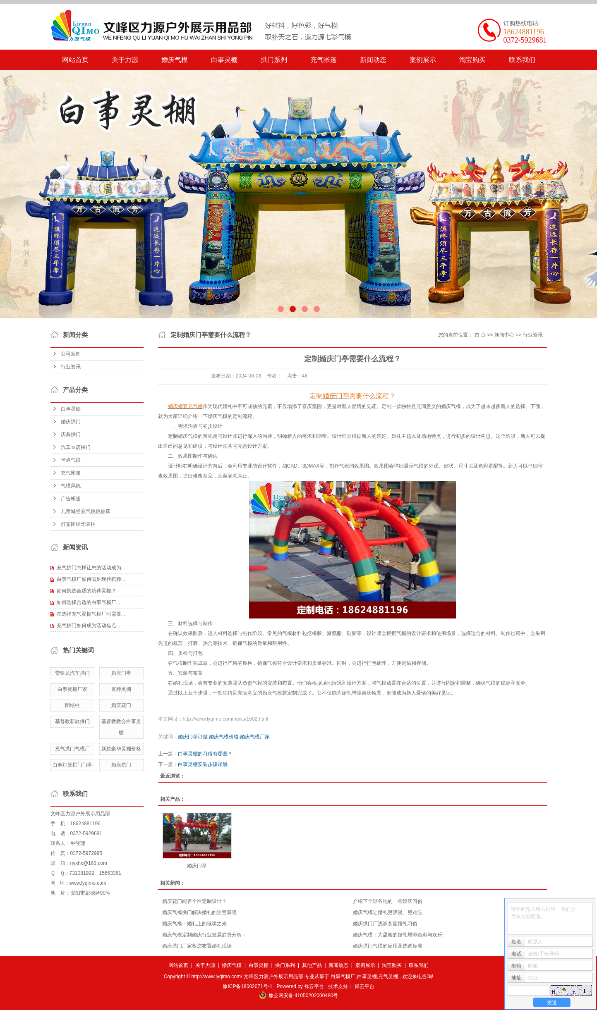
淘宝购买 (472, 59)
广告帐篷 (71, 498)
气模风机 (71, 486)
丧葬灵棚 (121, 689)
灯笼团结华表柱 (78, 524)
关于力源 (125, 59)
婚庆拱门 (71, 422)
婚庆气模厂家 (255, 737)
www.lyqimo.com (88, 883)
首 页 (480, 335)
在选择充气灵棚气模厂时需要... (91, 614)
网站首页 (75, 59)
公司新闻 (71, 354)
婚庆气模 (174, 59)
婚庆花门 (121, 705)
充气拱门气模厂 (72, 749)
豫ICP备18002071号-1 (247, 986)
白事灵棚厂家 (72, 689)
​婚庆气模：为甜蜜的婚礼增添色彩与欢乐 (397, 935)
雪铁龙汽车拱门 (72, 673)
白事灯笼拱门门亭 (72, 765)
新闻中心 (504, 335)
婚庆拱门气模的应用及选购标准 (387, 946)
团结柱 (72, 705)
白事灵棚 (224, 59)
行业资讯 (71, 367)
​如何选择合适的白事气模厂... (88, 602)
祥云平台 (314, 986)
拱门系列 (274, 59)
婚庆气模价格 (224, 737)
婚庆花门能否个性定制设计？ (194, 901)
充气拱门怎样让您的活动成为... (91, 568)
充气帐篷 (323, 59)
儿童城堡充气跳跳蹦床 (85, 511)
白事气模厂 (343, 976)
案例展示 (423, 59)
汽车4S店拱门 (76, 447)
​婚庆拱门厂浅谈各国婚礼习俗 (385, 923)
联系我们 (522, 59)
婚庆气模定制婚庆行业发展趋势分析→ (204, 935)
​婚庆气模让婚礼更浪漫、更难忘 (387, 912)
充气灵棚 (388, 976)
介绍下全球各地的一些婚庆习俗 (387, 901)
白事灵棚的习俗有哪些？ (205, 754)
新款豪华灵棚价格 (121, 749)
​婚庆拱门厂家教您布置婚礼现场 (197, 946)
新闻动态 (373, 59)
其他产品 (312, 965)
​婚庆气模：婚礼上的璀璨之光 (194, 923)
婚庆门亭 (121, 673)
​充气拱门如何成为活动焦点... (88, 625)
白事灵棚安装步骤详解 (203, 764)
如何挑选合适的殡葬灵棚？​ (86, 591)
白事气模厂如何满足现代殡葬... (91, 579)
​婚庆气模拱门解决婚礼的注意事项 (199, 912)
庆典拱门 (71, 434)
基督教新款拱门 (72, 721)
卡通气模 (71, 460)
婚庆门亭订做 (193, 737)
